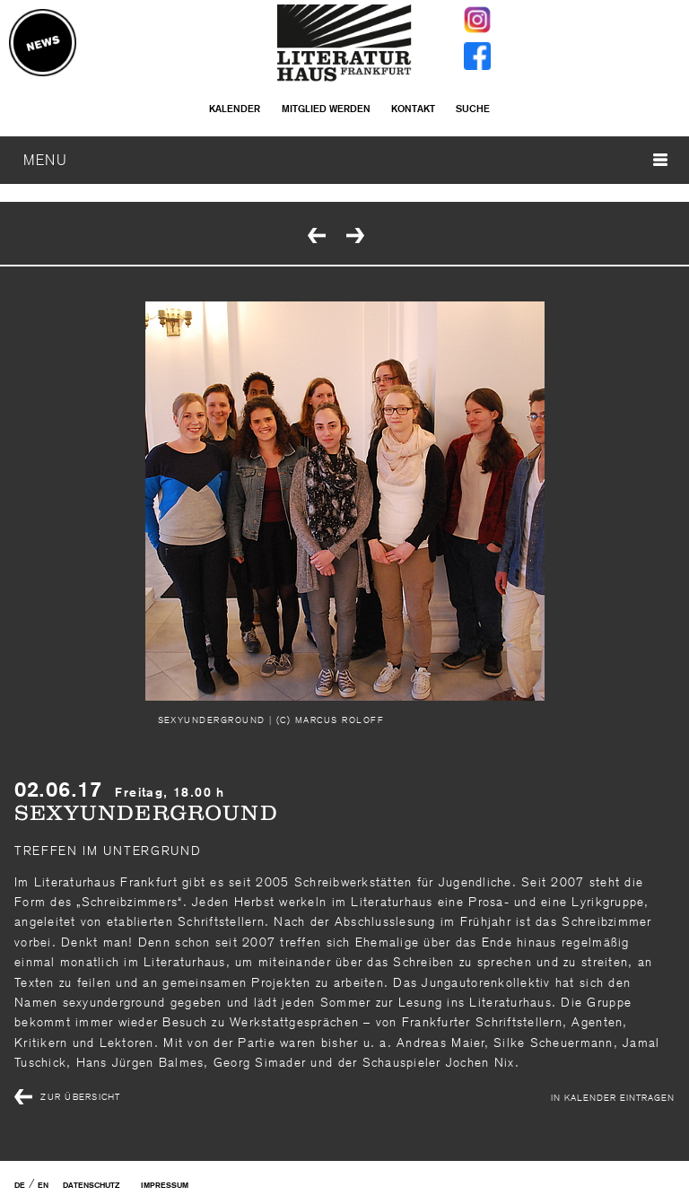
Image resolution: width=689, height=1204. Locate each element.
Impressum (164, 1185)
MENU (345, 160)
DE (19, 1185)
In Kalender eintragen (613, 1097)
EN (43, 1185)
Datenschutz (91, 1185)
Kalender (234, 108)
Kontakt (413, 108)
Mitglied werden (326, 108)
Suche (473, 108)
